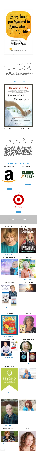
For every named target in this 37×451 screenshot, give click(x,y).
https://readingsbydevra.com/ (27, 412)
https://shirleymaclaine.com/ (9, 254)
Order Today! (28, 184)
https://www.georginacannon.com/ (27, 279)
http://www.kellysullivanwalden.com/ (9, 276)
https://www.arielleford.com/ (27, 334)
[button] (3, 2)
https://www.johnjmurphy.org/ (9, 307)
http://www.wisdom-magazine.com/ (9, 336)
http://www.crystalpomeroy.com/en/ (27, 293)
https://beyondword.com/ (9, 392)
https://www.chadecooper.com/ (9, 357)
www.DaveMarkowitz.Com (9, 425)
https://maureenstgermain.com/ (28, 363)
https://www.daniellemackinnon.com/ (9, 443)
